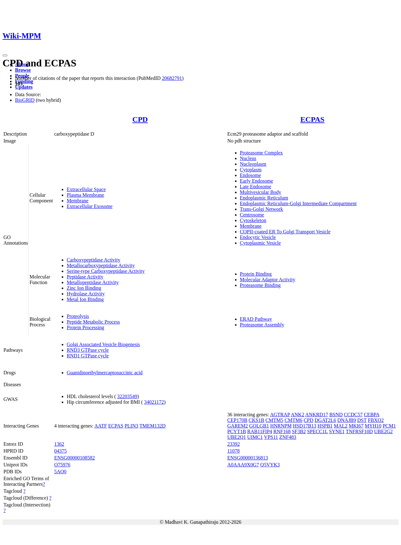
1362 (59, 444)
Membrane (77, 200)
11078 (233, 451)
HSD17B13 (304, 425)
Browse (23, 70)
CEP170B (237, 420)
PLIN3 (131, 425)
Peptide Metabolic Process (93, 321)
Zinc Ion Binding (84, 288)
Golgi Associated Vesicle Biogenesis (103, 344)
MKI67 (356, 425)
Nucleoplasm (253, 164)
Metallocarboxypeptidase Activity (101, 265)
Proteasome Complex (261, 152)
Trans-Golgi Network (261, 209)
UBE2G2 (383, 431)
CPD (140, 119)
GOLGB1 (259, 425)
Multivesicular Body (260, 192)
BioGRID (24, 100)
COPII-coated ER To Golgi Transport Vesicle (285, 231)
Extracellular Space (86, 189)
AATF (100, 425)
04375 (60, 451)
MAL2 (341, 425)
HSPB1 (325, 425)
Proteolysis (78, 316)
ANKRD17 (316, 414)
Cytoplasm (251, 169)
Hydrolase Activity (86, 293)
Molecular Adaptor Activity (267, 279)
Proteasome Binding (260, 285)
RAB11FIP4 (259, 431)
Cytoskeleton (253, 220)
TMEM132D (152, 425)
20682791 (172, 78)
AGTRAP (280, 414)
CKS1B (256, 420)
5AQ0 (60, 471)
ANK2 (297, 414)
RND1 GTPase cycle (88, 355)
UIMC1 (255, 437)
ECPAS (312, 119)
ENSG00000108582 (74, 457)
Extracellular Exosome (89, 206)
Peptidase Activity (85, 276)
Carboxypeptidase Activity (93, 259)
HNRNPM (280, 425)
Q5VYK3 (270, 464)
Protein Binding (256, 274)
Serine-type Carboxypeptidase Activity (106, 271)
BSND (336, 414)
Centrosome (252, 214)
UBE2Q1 (236, 437)
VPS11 (271, 437)
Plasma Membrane (85, 195)
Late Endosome (255, 186)
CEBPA (371, 414)
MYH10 (373, 425)
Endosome (250, 175)
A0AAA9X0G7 (243, 464)
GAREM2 (237, 425)
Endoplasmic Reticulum (264, 197)
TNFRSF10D (359, 431)
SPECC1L (317, 431)
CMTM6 (293, 420)
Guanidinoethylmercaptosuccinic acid (105, 372)
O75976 (62, 464)
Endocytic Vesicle (258, 237)
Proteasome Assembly (262, 324)
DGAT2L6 (325, 420)
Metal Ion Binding (85, 299)
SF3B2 (299, 431)
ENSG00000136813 (247, 457)
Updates (24, 87)
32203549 (127, 396)
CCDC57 (353, 414)
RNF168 (282, 431)
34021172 (154, 402)
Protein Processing (85, 327)
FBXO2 (376, 420)
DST (362, 420)
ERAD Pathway (256, 319)
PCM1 (389, 425)
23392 (233, 444)
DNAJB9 (346, 420)
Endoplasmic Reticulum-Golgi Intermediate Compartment (298, 203)
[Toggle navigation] (5, 55)
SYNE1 (337, 431)
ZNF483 (287, 437)
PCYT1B (236, 431)
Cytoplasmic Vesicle (260, 243)
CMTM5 (274, 420)
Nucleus (248, 158)
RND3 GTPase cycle (88, 350)
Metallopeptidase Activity (93, 282)
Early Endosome (256, 181)
